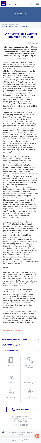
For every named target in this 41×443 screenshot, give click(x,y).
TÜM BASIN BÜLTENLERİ (12, 330)
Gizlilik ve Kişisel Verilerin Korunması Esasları (20, 433)
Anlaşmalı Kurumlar (10, 365)
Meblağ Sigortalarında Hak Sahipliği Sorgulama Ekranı (20, 417)
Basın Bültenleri (13, 24)
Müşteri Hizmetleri (30, 397)
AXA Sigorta (10, 3)
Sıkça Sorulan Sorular (30, 366)
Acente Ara (11, 382)
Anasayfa (4, 24)
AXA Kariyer (11, 397)
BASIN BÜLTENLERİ (20, 13)
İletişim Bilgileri (30, 382)
